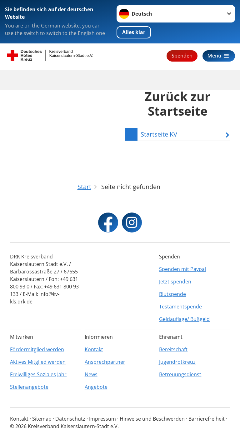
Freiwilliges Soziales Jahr (38, 374)
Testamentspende (180, 306)
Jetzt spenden (175, 281)
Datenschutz (70, 418)
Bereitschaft (173, 349)
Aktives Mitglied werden (38, 361)
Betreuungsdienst (180, 374)
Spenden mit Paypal (182, 269)
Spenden (182, 55)
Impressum (102, 418)
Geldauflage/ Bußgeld (184, 319)
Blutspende (172, 294)
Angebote (96, 386)
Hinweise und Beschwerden (152, 418)
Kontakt (94, 349)
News (91, 374)
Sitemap (42, 418)
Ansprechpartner (105, 361)
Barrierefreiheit (206, 418)
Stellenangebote (29, 386)
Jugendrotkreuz (177, 361)
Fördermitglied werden (37, 349)
